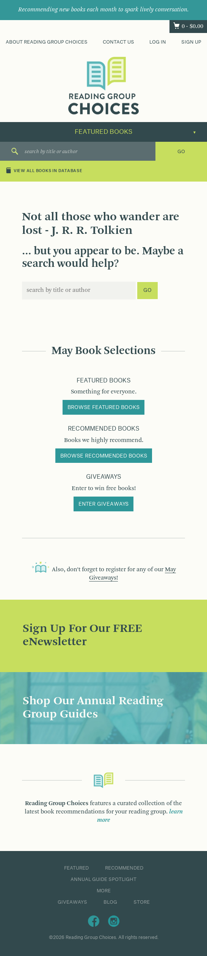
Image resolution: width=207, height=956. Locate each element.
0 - (192, 27)
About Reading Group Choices (47, 42)
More (104, 891)
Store (141, 902)
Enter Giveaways (103, 504)
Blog (110, 902)
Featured (76, 868)
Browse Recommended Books (103, 456)
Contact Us (118, 42)
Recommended (124, 868)
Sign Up (191, 42)
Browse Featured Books (103, 407)
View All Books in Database (44, 171)
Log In (157, 42)
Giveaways (72, 902)
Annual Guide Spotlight (103, 879)
